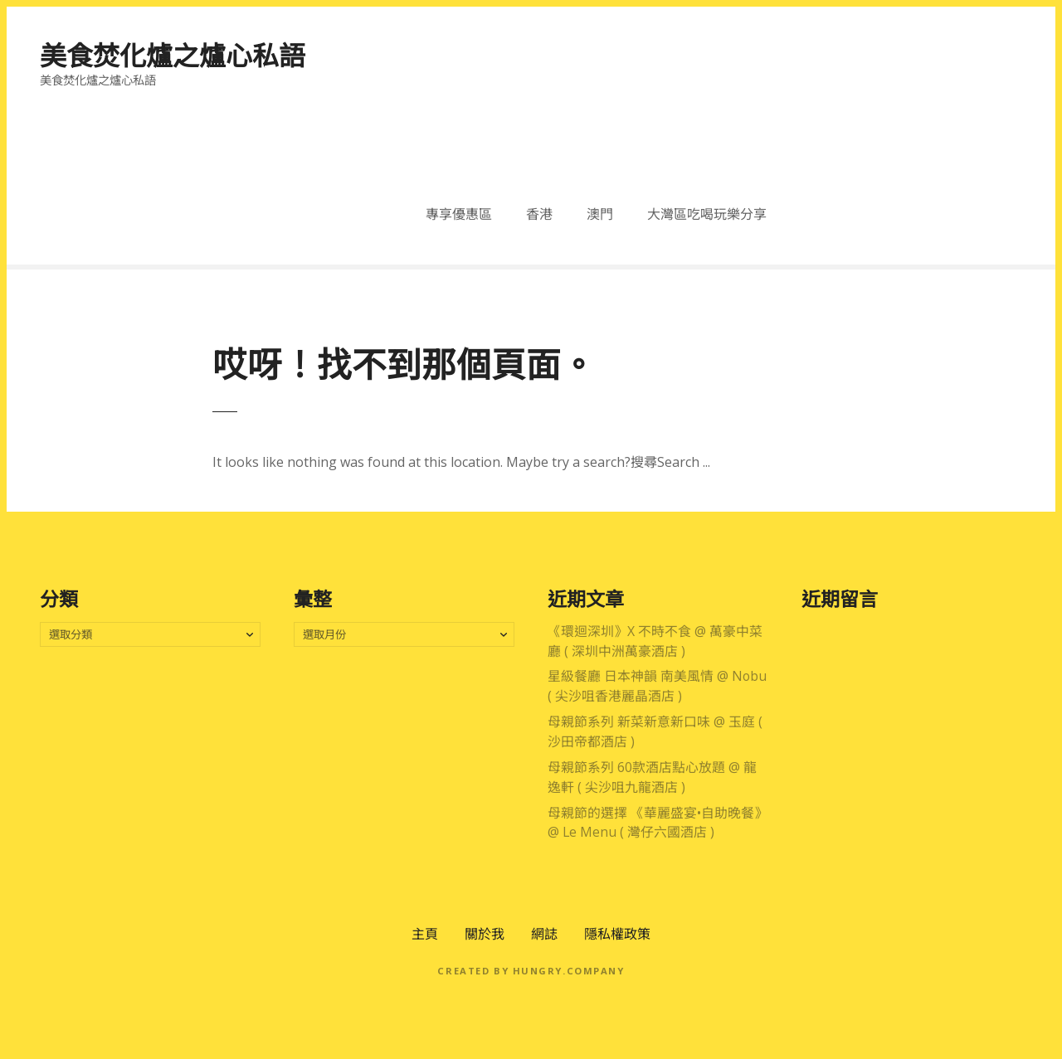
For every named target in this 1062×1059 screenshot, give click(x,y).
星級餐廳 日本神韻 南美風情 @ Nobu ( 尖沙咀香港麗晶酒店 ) (657, 686)
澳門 (600, 214)
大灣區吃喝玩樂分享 (707, 214)
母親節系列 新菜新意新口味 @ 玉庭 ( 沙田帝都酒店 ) (655, 731)
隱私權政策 (617, 934)
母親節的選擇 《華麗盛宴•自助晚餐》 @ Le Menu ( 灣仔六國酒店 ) (657, 823)
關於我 (484, 934)
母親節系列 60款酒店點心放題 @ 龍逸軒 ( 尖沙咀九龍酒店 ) (652, 777)
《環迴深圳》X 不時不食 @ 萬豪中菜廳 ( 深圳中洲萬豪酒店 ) (655, 641)
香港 (539, 214)
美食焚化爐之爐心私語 (172, 55)
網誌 (544, 934)
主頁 (425, 934)
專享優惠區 (459, 214)
